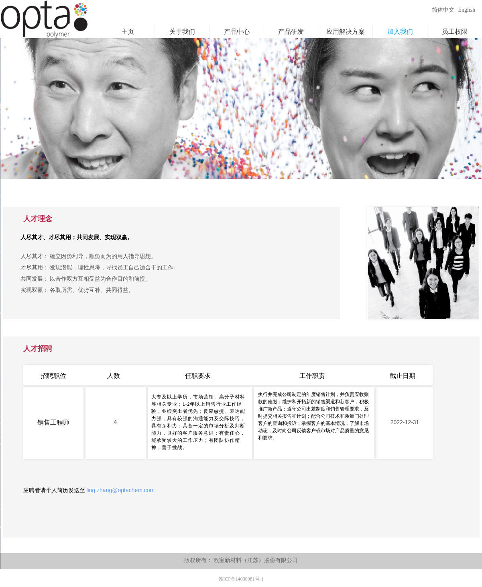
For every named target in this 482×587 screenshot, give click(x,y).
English (467, 10)
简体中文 (443, 10)
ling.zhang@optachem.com (120, 490)
